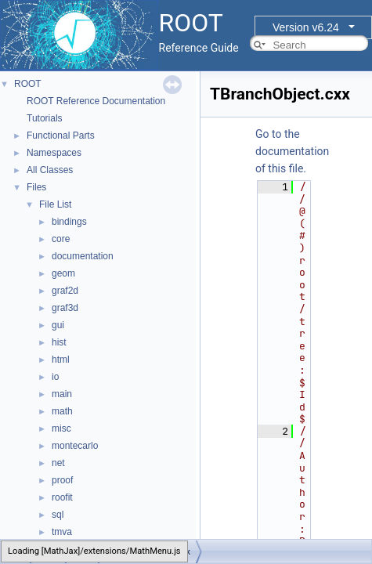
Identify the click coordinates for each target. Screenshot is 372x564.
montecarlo (75, 445)
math (62, 411)
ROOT (28, 83)
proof (62, 480)
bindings (69, 221)
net (58, 462)
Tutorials (45, 118)
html (61, 359)
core (61, 238)
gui (58, 325)
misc (61, 428)
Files (36, 187)
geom (63, 273)
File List (55, 204)
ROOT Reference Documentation (96, 101)
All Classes (50, 169)
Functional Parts (61, 135)
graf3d (65, 307)
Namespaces (54, 152)
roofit (62, 497)
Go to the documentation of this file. (292, 151)
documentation (83, 256)
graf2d (65, 290)
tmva (62, 531)
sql (57, 514)
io (55, 376)
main (62, 394)
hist (59, 342)
